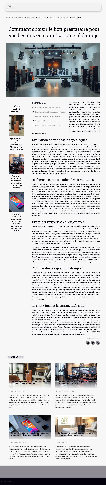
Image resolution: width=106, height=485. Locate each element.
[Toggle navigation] (9, 7)
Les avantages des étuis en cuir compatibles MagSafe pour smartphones (17, 144)
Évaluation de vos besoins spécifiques (48, 108)
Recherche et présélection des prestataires (50, 112)
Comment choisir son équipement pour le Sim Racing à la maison (16, 182)
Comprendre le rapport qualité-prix (47, 121)
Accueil (8, 17)
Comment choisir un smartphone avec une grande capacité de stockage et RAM (17, 222)
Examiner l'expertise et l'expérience (47, 116)
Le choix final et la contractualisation (48, 125)
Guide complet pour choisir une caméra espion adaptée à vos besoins (75, 434)
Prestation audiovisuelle (66, 213)
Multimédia (17, 17)
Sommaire (40, 103)
